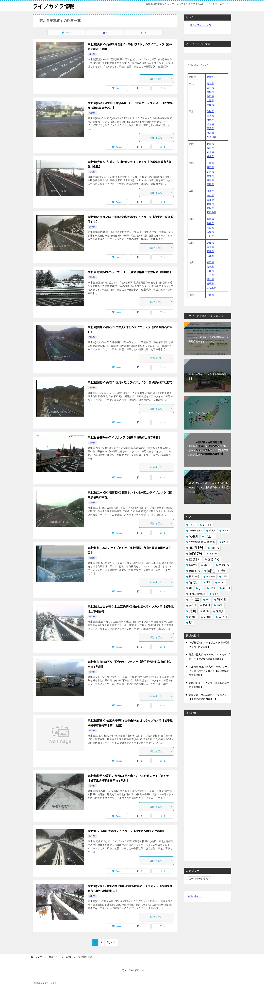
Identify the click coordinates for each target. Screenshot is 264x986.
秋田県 (92, 896)
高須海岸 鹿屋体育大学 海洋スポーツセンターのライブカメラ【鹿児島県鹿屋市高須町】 (209, 670)
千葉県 (210, 128)
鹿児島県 (211, 287)
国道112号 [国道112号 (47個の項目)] (216, 571)
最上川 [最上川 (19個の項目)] (226, 588)
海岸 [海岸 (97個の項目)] (194, 599)
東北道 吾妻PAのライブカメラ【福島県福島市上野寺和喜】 (124, 437)
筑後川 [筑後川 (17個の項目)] (206, 605)
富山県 (210, 147)
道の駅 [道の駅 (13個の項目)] (206, 611)
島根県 (210, 223)
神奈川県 (211, 137)
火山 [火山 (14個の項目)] (208, 599)
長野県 (210, 167)
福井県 (210, 156)
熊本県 (210, 279)
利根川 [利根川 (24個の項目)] (193, 536)
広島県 (210, 232)
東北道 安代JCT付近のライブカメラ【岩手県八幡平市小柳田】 (127, 831)
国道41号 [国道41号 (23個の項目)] (224, 565)
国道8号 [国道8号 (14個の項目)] (213, 553)
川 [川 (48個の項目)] (201, 588)
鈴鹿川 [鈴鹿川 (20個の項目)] (207, 616)
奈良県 (210, 208)
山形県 (210, 100)
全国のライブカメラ (199, 413)
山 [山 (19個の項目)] (190, 588)
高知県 (210, 255)
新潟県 (210, 143)
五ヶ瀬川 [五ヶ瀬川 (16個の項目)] (207, 524)
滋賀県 (210, 191)
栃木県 (92, 54)
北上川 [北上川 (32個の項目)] (209, 536)
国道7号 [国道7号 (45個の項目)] (195, 553)
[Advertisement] (208, 788)
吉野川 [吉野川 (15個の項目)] (225, 542)
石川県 (210, 152)
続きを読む (161, 78)
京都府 (210, 195)
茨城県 (210, 111)
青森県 (210, 83)
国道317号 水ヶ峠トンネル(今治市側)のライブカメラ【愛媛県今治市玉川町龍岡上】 (208, 487)
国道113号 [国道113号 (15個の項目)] (194, 576)
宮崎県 (210, 283)
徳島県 (210, 242)
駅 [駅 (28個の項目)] (190, 622)
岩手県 (92, 227)
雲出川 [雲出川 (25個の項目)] (223, 616)
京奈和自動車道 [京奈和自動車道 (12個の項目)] (195, 530)
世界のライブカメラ (200, 25)
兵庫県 (210, 203)
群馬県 (210, 120)
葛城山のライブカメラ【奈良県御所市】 (207, 376)
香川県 (210, 247)
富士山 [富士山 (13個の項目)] (221, 582)
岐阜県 (210, 180)
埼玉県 (210, 124)
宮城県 (92, 172)
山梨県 (210, 163)
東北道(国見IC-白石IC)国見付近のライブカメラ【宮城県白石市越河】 (131, 382)
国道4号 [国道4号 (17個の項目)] (215, 547)
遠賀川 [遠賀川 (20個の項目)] (220, 611)
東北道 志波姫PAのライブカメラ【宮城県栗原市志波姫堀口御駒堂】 (130, 272)
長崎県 (210, 270)
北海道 (210, 76)
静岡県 (210, 171)
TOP (47, 957)
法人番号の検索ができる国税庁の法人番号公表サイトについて (208, 339)
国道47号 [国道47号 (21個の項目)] (194, 570)
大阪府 (210, 199)
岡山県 (210, 227)
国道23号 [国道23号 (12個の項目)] (193, 565)
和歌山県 (211, 212)
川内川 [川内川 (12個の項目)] (212, 588)
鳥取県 (210, 219)
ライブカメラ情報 (53, 6)
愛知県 (210, 175)
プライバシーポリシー (132, 970)
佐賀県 (210, 266)
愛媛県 (210, 251)
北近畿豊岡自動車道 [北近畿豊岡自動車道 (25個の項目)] (202, 542)
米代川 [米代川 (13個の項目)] (220, 605)
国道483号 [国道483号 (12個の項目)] (210, 577)
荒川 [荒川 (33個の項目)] (192, 611)
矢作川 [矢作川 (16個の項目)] (192, 605)
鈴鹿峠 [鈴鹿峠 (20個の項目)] (193, 616)
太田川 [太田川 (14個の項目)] (225, 576)
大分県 (210, 275)
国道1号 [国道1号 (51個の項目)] (196, 548)
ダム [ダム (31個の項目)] (192, 525)
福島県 (92, 442)
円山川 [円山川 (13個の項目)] (225, 530)
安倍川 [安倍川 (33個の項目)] (194, 582)
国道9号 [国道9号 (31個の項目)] (195, 559)
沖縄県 (210, 294)
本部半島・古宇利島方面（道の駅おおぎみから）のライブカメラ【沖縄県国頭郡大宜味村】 (208, 450)
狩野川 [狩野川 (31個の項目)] (222, 599)
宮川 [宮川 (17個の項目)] (208, 582)
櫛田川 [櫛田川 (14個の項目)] (215, 594)
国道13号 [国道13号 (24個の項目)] (214, 559)
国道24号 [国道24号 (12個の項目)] (207, 565)
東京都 (210, 132)
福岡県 (210, 262)
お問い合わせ (195, 896)
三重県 (210, 184)
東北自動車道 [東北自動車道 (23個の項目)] (197, 593)
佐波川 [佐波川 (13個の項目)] (212, 530)
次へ (109, 942)
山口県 (210, 236)
